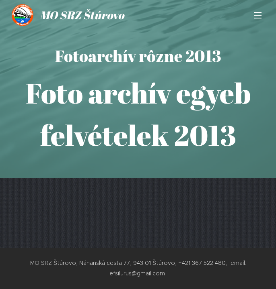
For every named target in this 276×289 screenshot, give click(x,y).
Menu (258, 15)
